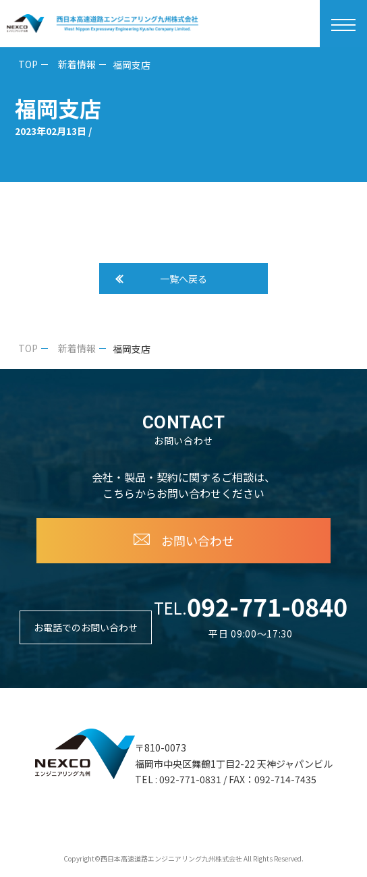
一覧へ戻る (183, 278)
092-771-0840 (267, 606)
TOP (28, 64)
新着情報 (77, 64)
